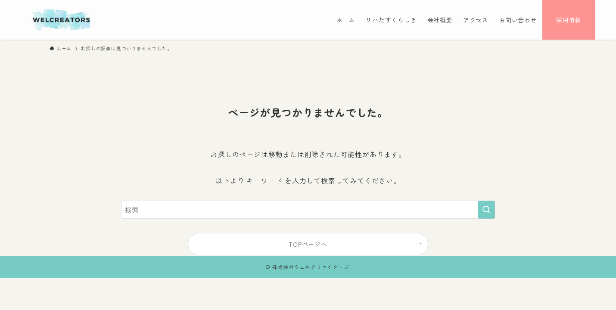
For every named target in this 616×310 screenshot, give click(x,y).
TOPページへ (308, 243)
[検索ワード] (308, 210)
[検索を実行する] (486, 210)
